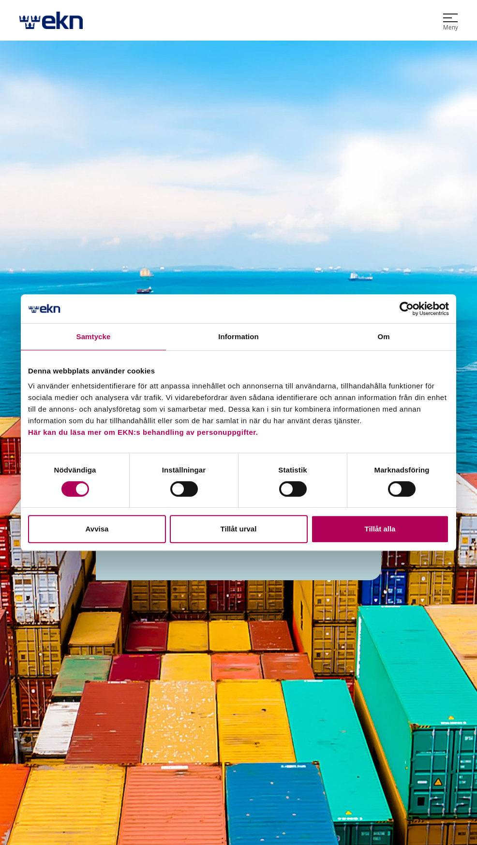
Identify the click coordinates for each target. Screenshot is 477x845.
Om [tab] (383, 336)
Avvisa (97, 529)
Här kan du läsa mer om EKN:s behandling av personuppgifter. (143, 432)
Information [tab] (238, 336)
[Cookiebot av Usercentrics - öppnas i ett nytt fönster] (406, 308)
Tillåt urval (239, 529)
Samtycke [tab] (93, 336)
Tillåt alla (380, 529)
